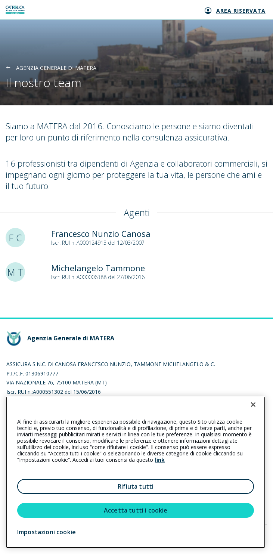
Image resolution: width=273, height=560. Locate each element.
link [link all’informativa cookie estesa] (160, 459)
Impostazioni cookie (46, 532)
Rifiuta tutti (135, 486)
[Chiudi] (253, 404)
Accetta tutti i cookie (136, 510)
